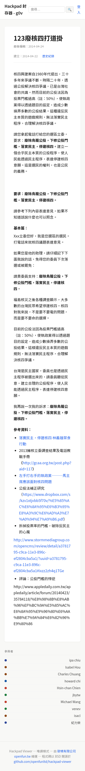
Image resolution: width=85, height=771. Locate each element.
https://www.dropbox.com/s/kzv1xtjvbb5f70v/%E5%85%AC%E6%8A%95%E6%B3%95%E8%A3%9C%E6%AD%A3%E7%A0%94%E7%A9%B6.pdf (44, 507)
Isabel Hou (72, 667)
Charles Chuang (69, 674)
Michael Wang (70, 701)
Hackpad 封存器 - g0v (16, 9)
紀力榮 (75, 722)
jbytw (76, 695)
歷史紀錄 (48, 56)
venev (76, 708)
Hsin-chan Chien (68, 688)
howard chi (72, 681)
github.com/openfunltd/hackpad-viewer (42, 761)
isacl (77, 715)
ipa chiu (74, 660)
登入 (78, 9)
